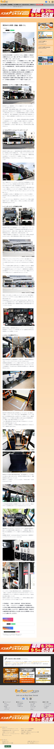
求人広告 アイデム (5, 741)
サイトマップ (32, 707)
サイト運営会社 (46, 706)
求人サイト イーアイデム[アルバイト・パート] (10, 728)
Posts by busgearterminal (42, 44)
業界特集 (5, 706)
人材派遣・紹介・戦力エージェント (33, 741)
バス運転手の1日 (20, 706)
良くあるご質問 (33, 706)
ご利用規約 (45, 707)
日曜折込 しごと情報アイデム (26, 733)
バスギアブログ (6, 709)
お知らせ (5, 703)
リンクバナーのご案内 (47, 703)
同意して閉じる (7, 746)
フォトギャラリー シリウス (6, 735)
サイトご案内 (32, 703)
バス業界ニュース (7, 707)
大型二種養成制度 (20, 703)
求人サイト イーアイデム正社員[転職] (27, 728)
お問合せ (31, 709)
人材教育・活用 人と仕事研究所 (26, 730)
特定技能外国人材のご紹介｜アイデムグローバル (10, 730)
